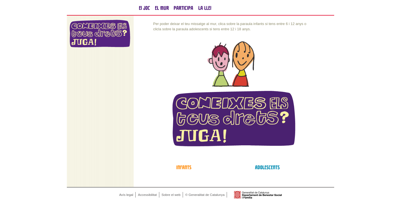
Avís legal (126, 194)
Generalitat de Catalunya (97, 7)
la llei (204, 7)
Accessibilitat (147, 194)
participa (183, 7)
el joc (144, 7)
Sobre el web (171, 194)
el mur (162, 7)
